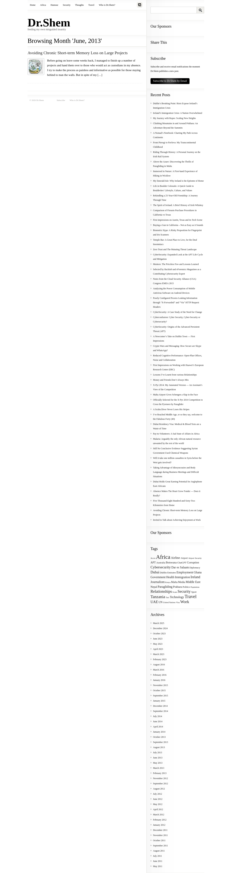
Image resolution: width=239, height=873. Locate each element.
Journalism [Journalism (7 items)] (158, 582)
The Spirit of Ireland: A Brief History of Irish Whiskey (178, 205)
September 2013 (160, 742)
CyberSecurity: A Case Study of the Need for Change (177, 312)
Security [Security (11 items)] (184, 591)
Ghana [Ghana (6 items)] (197, 572)
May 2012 (157, 804)
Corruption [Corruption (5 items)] (193, 562)
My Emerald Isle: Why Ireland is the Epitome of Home (178, 181)
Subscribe (61, 100)
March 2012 (158, 814)
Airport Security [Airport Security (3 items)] (195, 558)
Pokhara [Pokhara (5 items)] (177, 586)
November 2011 (160, 835)
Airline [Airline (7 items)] (175, 558)
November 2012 (160, 778)
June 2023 (157, 638)
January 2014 (159, 731)
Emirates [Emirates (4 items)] (171, 572)
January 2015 (159, 700)
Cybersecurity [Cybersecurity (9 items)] (161, 567)
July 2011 (157, 856)
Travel (91, 5)
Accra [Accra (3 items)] (153, 558)
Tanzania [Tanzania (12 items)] (158, 596)
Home (32, 5)
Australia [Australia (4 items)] (160, 562)
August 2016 (159, 664)
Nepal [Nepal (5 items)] (154, 586)
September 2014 (160, 711)
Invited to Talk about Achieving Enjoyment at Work (177, 520)
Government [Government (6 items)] (158, 577)
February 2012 (159, 819)
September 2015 (160, 695)
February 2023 (159, 659)
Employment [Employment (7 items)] (185, 572)
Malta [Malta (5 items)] (174, 582)
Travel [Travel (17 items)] (190, 596)
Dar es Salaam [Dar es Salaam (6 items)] (180, 567)
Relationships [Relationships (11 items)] (161, 591)
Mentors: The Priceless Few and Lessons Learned (176, 264)
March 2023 (158, 654)
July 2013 (157, 752)
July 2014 (157, 716)
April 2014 (158, 726)
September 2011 (160, 845)
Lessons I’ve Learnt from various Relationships (175, 374)
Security (66, 5)
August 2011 (159, 850)
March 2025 (158, 623)
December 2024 (160, 628)
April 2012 (158, 809)
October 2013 (159, 737)
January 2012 (159, 825)
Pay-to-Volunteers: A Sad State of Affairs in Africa (176, 433)
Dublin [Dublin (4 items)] (163, 572)
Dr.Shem (49, 22)
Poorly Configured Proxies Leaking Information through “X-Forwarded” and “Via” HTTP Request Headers (176, 302)
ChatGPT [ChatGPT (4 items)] (181, 562)
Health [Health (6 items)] (170, 577)
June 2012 (157, 799)
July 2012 (157, 794)
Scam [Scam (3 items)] (175, 592)
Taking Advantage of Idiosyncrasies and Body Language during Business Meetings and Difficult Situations (176, 472)
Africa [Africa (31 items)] (163, 557)
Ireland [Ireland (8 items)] (195, 577)
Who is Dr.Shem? (107, 5)
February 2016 (159, 675)
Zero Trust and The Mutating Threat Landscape (175, 249)
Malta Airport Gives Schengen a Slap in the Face (175, 394)
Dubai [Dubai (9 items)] (155, 572)
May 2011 (157, 866)
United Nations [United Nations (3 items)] (169, 602)
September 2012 (160, 783)
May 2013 (157, 763)
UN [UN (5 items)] (161, 602)
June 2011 (157, 861)
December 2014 (160, 706)
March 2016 (158, 669)
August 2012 (159, 788)
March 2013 (158, 768)
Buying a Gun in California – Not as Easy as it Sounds (178, 225)
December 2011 (160, 830)
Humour (54, 5)
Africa (43, 5)
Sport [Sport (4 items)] (194, 592)
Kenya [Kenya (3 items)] (168, 582)
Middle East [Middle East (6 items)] (193, 582)
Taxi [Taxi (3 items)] (167, 597)
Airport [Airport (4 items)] (184, 558)
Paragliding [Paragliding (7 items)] (165, 587)
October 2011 (159, 840)
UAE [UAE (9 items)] (154, 602)
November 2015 (160, 685)
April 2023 (158, 649)
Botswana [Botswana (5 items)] (171, 562)
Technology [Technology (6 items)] (177, 597)
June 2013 (157, 757)
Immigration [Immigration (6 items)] (182, 577)
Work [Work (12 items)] (184, 601)
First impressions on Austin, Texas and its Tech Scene (177, 220)
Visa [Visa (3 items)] (178, 602)
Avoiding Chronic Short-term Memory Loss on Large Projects (78, 53)
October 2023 (159, 633)
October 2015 (159, 690)
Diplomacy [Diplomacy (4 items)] (194, 567)
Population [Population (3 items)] (195, 587)
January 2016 (159, 680)
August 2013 (159, 747)
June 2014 (157, 721)
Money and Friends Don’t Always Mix (171, 380)
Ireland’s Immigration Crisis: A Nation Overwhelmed (177, 113)
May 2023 (157, 644)
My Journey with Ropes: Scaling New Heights (174, 118)
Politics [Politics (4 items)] (186, 587)
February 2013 (159, 773)
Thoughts (79, 5)
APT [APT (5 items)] (153, 562)
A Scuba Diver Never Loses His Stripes (171, 409)
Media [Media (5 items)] (181, 582)
